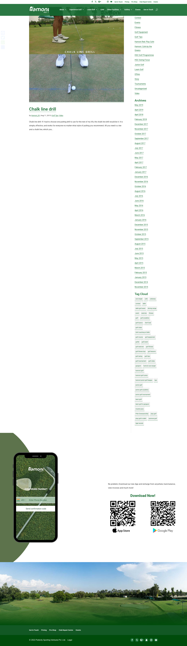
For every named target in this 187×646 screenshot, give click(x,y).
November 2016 (141, 181)
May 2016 (139, 205)
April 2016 (139, 210)
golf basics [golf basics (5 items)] (139, 323)
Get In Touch (118, 2)
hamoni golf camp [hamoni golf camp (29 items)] (142, 375)
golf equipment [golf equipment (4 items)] (150, 337)
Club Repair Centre (145, 2)
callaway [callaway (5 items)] (153, 299)
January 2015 (140, 277)
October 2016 (140, 186)
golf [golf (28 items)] (137, 318)
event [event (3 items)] (137, 313)
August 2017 (140, 143)
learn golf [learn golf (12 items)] (139, 399)
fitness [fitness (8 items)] (151, 313)
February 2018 (141, 119)
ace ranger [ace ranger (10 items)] (139, 299)
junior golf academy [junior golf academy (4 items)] (142, 390)
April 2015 (139, 263)
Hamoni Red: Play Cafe (144, 42)
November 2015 (141, 229)
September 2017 (141, 138)
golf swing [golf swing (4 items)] (139, 356)
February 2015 (141, 272)
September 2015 (141, 239)
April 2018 (139, 114)
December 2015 (141, 225)
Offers (137, 74)
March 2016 (140, 215)
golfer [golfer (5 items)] (137, 342)
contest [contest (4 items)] (138, 303)
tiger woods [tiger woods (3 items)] (139, 423)
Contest (138, 18)
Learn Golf (91, 10)
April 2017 (139, 162)
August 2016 (140, 191)
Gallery (127, 10)
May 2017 (139, 158)
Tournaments (140, 84)
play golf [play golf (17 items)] (153, 414)
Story (137, 79)
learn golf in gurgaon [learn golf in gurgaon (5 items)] (142, 404)
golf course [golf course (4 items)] (139, 337)
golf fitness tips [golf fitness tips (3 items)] (140, 351)
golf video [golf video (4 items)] (151, 361)
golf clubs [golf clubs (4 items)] (139, 327)
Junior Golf (139, 65)
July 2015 (139, 248)
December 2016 (141, 177)
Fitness (138, 27)
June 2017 (139, 153)
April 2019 (139, 110)
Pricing (127, 2)
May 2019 (139, 105)
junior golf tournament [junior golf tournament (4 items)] (143, 394)
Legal (70, 640)
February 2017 (141, 167)
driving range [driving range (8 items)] (152, 308)
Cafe (102, 10)
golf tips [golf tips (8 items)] (147, 356)
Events (156, 2)
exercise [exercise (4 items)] (144, 313)
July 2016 (139, 196)
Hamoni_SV (35, 115)
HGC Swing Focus (142, 60)
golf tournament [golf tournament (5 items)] (141, 361)
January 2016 (140, 220)
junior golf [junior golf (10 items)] (139, 385)
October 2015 (140, 234)
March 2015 (140, 268)
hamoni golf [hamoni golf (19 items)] (139, 370)
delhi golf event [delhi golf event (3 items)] (140, 308)
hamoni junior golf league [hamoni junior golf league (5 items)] (144, 380)
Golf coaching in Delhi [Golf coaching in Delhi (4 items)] (143, 332)
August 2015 (140, 244)
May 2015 (139, 258)
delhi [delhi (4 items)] (144, 303)
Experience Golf (76, 10)
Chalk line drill (42, 109)
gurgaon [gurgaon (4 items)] (138, 366)
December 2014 (141, 282)
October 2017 (140, 134)
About (62, 10)
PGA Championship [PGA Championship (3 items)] (142, 414)
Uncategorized (141, 88)
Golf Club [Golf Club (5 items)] (148, 323)
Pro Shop (134, 2)
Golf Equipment (141, 32)
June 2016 (139, 201)
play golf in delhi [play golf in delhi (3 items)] (141, 418)
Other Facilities (113, 10)
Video (61, 115)
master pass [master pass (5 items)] (140, 409)
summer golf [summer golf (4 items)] (153, 418)
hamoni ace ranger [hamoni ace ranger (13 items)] (149, 366)
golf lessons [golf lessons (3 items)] (152, 351)
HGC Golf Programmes (144, 55)
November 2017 (141, 129)
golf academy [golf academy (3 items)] (144, 318)
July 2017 (139, 148)
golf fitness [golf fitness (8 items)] (149, 347)
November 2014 (141, 287)
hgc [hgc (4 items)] (156, 380)
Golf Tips (55, 115)
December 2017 (141, 124)
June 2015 (139, 253)
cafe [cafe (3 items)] (146, 299)
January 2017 (140, 172)
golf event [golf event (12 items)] (145, 342)
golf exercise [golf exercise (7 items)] (140, 347)
